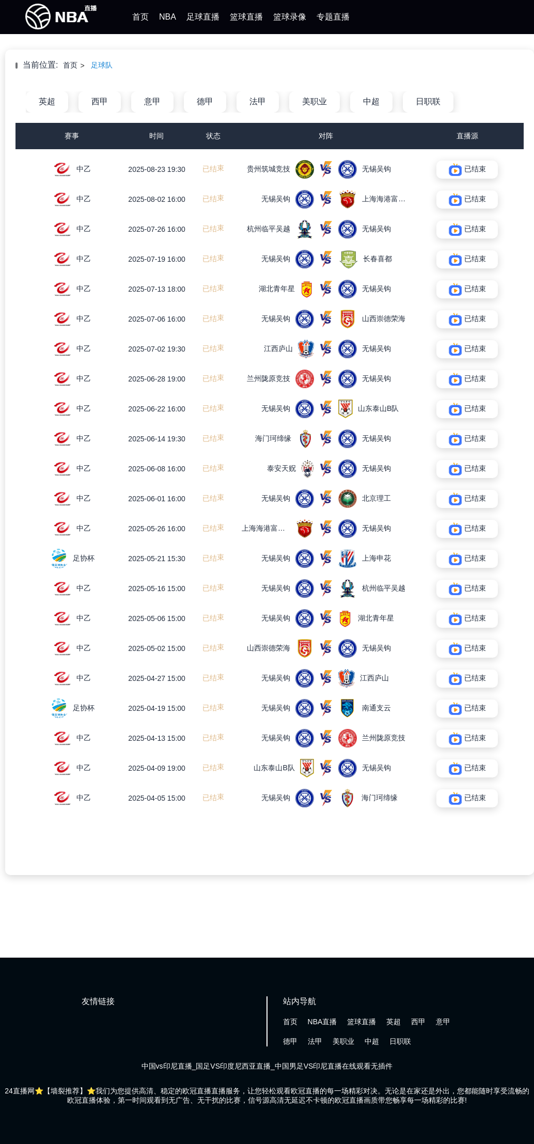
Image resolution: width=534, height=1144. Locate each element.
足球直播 (202, 16)
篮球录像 (289, 16)
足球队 (102, 65)
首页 (140, 16)
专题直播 (333, 16)
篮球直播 (246, 16)
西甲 (99, 101)
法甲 (257, 101)
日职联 (428, 101)
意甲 (152, 101)
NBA (167, 16)
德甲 (205, 101)
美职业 (314, 101)
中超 (371, 101)
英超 (47, 101)
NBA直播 (322, 1022)
